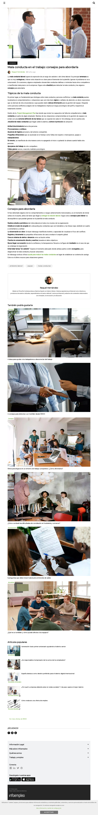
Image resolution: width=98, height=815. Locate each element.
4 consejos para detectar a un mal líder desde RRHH (26, 414)
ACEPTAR (49, 812)
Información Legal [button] (16, 745)
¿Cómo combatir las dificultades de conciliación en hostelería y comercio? (34, 523)
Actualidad (11, 582)
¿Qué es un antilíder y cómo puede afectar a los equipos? (28, 632)
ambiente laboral (16, 266)
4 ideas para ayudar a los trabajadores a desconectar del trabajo (30, 359)
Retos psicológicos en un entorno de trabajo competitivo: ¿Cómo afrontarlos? (35, 469)
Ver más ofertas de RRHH (18, 719)
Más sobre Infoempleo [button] (18, 749)
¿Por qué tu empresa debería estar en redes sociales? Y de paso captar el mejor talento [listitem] (52, 687)
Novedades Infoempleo (14, 682)
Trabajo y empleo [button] (16, 757)
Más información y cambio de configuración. (49, 808)
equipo (30, 266)
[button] (93, 2)
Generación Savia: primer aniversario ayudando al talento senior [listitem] (43, 646)
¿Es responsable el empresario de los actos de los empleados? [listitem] (43, 660)
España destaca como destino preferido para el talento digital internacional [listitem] (47, 673)
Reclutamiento (12, 528)
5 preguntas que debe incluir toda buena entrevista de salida (29, 578)
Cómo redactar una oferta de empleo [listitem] (34, 700)
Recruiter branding (13, 695)
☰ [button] (4, 3)
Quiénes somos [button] (15, 753)
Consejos (12, 63)
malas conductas (44, 266)
